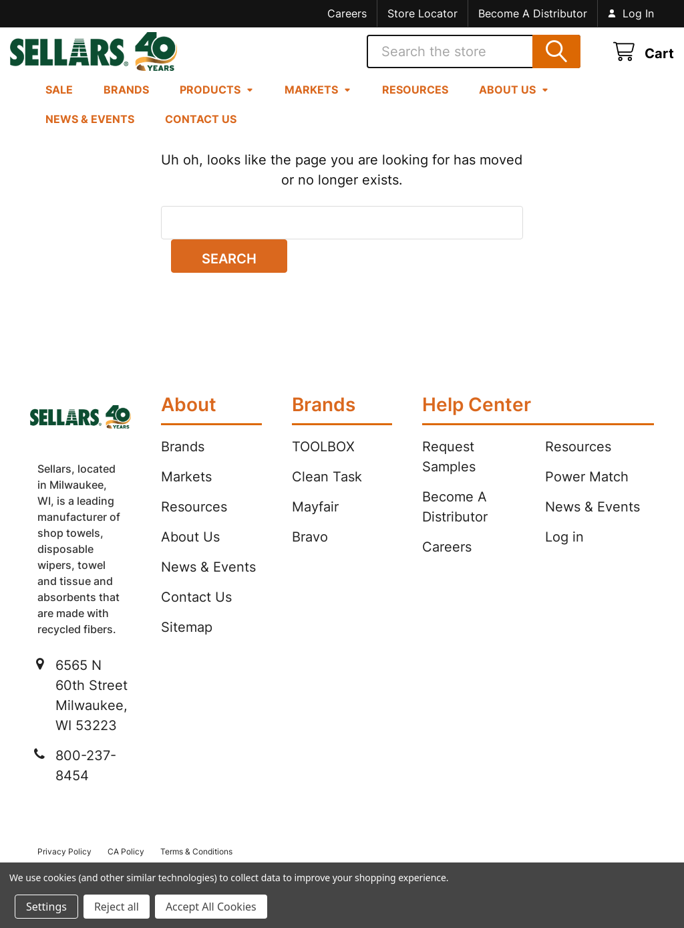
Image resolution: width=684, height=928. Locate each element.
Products (217, 105)
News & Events (89, 134)
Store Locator (422, 13)
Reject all (116, 906)
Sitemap (186, 642)
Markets (318, 105)
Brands (126, 105)
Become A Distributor (532, 13)
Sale (59, 105)
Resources (415, 105)
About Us (514, 105)
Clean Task (327, 492)
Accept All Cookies (211, 906)
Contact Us (200, 134)
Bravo (310, 552)
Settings (46, 906)
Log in (564, 552)
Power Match (587, 492)
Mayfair (315, 522)
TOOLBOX (323, 462)
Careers (347, 13)
